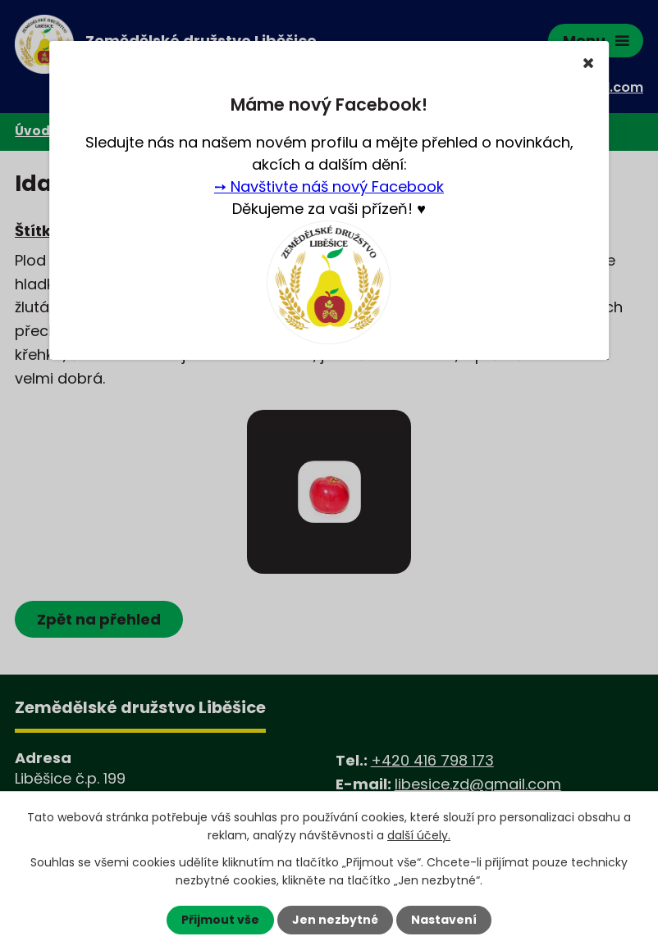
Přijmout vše (220, 919)
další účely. (418, 835)
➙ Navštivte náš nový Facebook (329, 186)
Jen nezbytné (335, 919)
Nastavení (444, 919)
